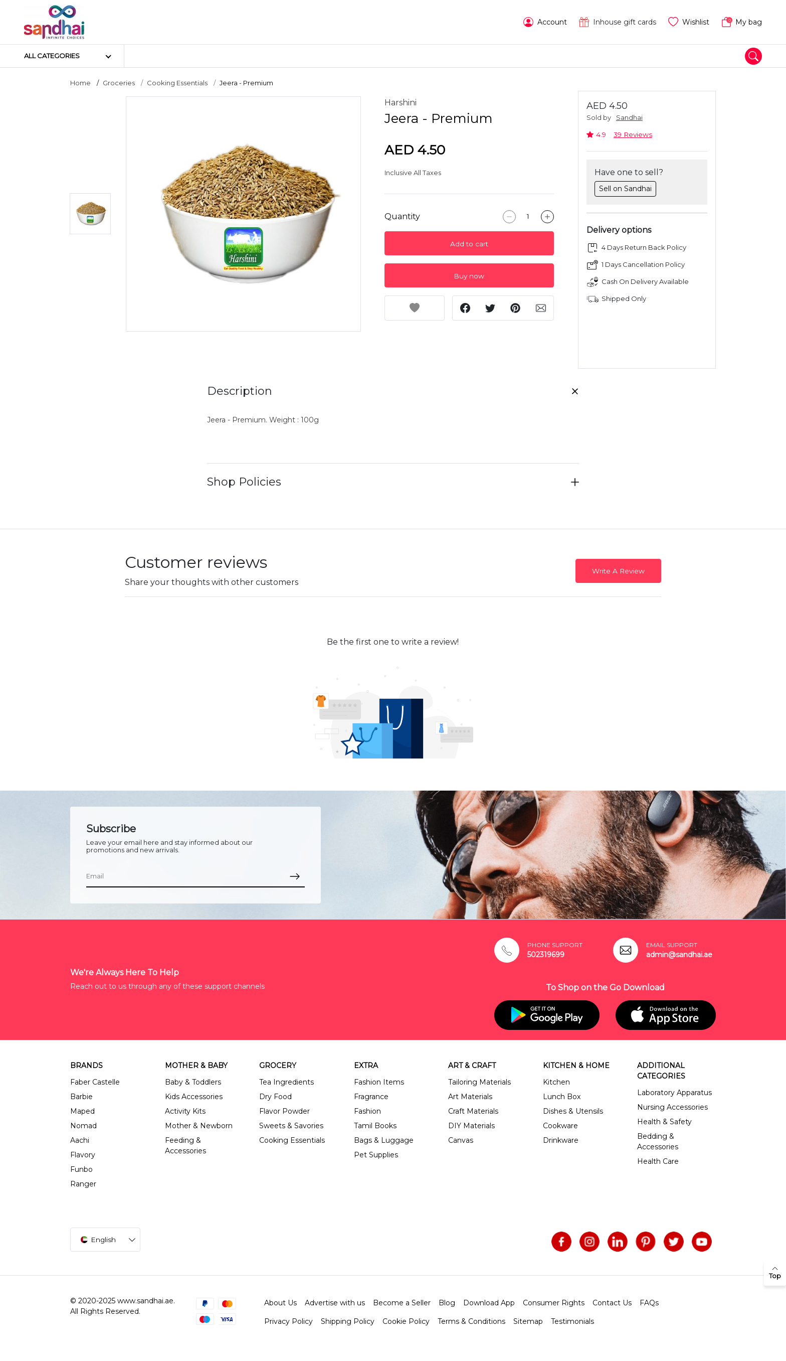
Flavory (82, 1154)
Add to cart (469, 244)
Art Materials (470, 1096)
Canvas (460, 1140)
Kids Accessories (194, 1096)
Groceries (119, 83)
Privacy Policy (288, 1321)
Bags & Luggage (384, 1140)
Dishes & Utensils (573, 1111)
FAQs (649, 1302)
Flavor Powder (284, 1111)
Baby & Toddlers (193, 1082)
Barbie (81, 1096)
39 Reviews (633, 134)
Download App (489, 1302)
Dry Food (275, 1096)
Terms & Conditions (471, 1321)
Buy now (469, 276)
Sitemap (528, 1321)
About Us (280, 1302)
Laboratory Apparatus (674, 1092)
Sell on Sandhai (625, 188)
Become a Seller (402, 1302)
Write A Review (618, 571)
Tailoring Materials (479, 1082)
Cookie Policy (406, 1321)
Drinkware (560, 1140)
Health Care (658, 1161)
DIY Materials (471, 1125)
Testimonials (572, 1321)
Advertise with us (335, 1302)
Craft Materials (473, 1111)
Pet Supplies (376, 1154)
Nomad (83, 1125)
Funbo (81, 1169)
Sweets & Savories (291, 1125)
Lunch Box (561, 1096)
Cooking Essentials (177, 83)
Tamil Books (375, 1125)
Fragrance (371, 1096)
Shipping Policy (347, 1321)
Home (80, 83)
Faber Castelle (95, 1082)
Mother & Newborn (199, 1125)
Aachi (79, 1140)
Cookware (560, 1125)
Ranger (83, 1183)
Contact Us (612, 1302)
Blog (447, 1302)
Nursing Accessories (672, 1107)
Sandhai (629, 117)
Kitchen (556, 1082)
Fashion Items (379, 1082)
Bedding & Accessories (657, 1141)
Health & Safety (664, 1121)
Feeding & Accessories (185, 1145)
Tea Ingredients (286, 1082)
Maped (82, 1111)
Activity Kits (185, 1111)
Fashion (367, 1111)
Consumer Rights (553, 1302)
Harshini (400, 102)
